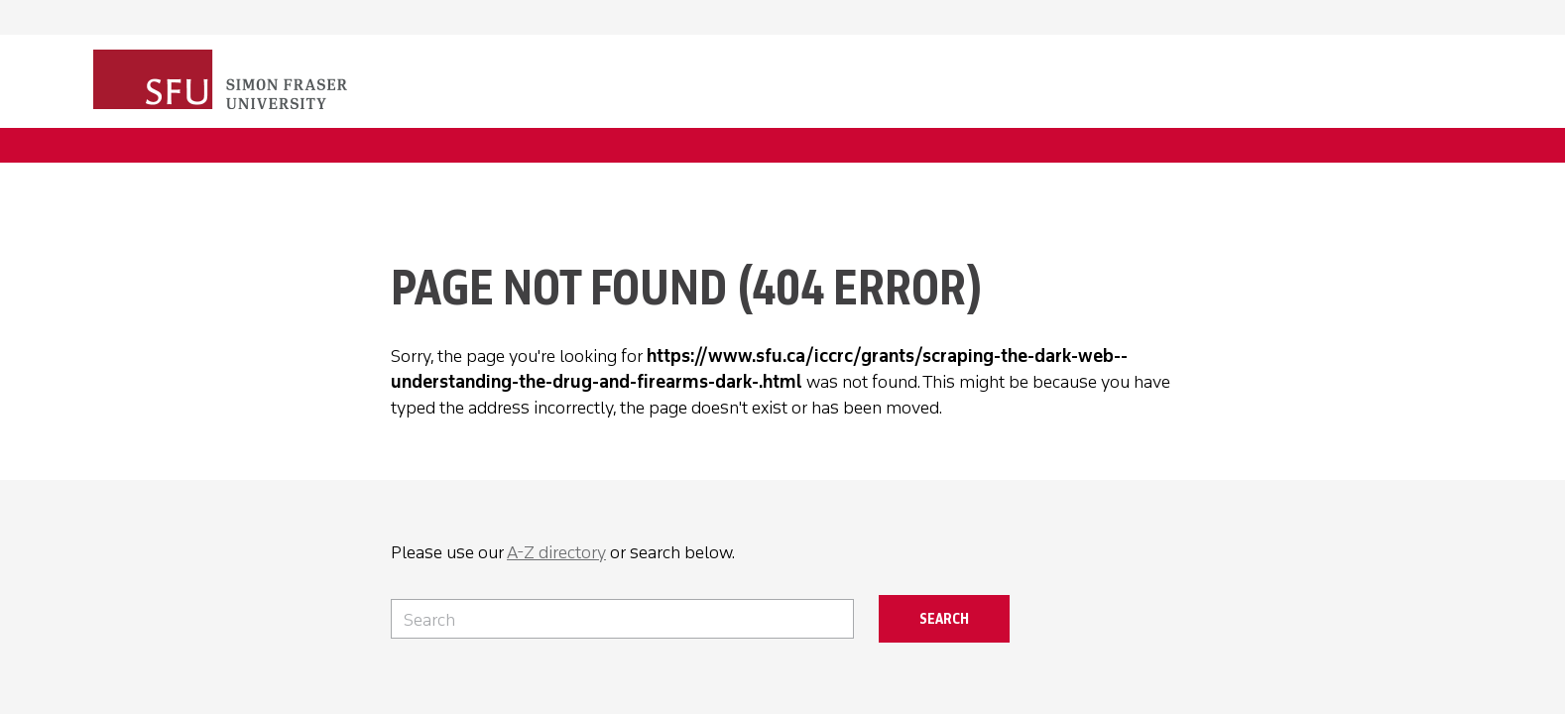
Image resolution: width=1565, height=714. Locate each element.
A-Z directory (556, 552)
